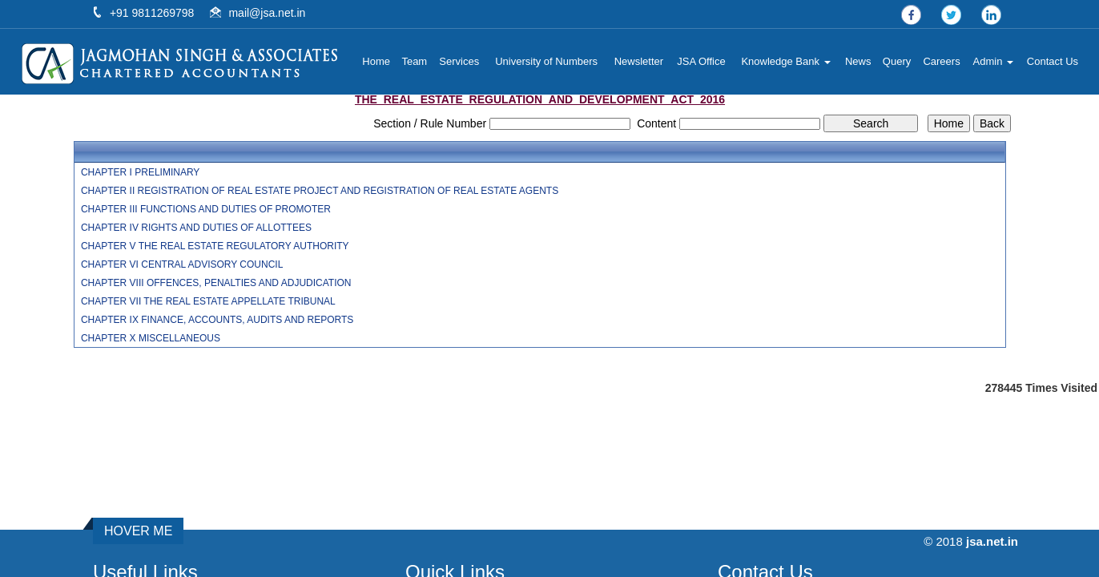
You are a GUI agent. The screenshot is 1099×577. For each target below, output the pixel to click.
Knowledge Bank (785, 61)
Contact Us (1052, 61)
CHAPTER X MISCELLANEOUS (150, 338)
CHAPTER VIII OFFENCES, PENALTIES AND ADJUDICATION (216, 282)
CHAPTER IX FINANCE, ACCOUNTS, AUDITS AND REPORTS (217, 319)
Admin (993, 61)
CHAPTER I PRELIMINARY (140, 172)
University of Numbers (546, 61)
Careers (941, 61)
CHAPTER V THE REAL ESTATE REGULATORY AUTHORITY (215, 246)
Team (414, 61)
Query (897, 61)
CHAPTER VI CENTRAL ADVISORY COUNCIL (182, 264)
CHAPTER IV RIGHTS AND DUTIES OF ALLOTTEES (196, 227)
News (858, 61)
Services (459, 61)
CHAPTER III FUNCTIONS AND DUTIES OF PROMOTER (206, 209)
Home (376, 61)
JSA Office (701, 61)
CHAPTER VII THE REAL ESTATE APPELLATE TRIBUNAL (208, 301)
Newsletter (638, 61)
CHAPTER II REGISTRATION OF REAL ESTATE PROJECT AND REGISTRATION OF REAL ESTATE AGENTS (319, 190)
